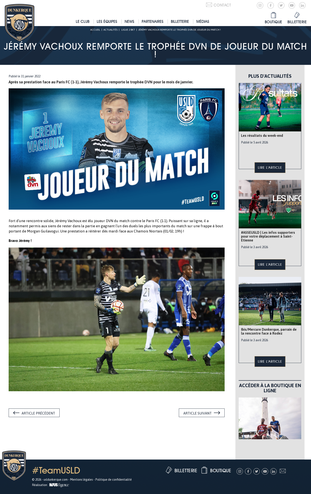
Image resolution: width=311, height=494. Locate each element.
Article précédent (38, 413)
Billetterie (180, 21)
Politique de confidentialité (113, 479)
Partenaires (152, 21)
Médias (202, 21)
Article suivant (197, 413)
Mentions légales (81, 479)
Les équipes (107, 21)
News (129, 21)
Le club (82, 21)
